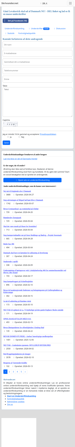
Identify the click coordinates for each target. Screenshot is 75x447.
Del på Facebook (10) (15, 21)
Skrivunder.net (9, 3)
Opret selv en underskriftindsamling (32, 180)
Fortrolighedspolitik (26, 33)
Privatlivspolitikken (48, 134)
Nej (22, 137)
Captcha (6, 120)
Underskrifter (38, 28)
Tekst (5, 86)
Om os (10, 404)
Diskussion (59, 28)
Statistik (9, 33)
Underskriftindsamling (14, 28)
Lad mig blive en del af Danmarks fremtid (20, 159)
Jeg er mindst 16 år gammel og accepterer (29, 134)
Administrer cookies (15, 401)
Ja (11, 137)
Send (6, 142)
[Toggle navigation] (70, 3)
